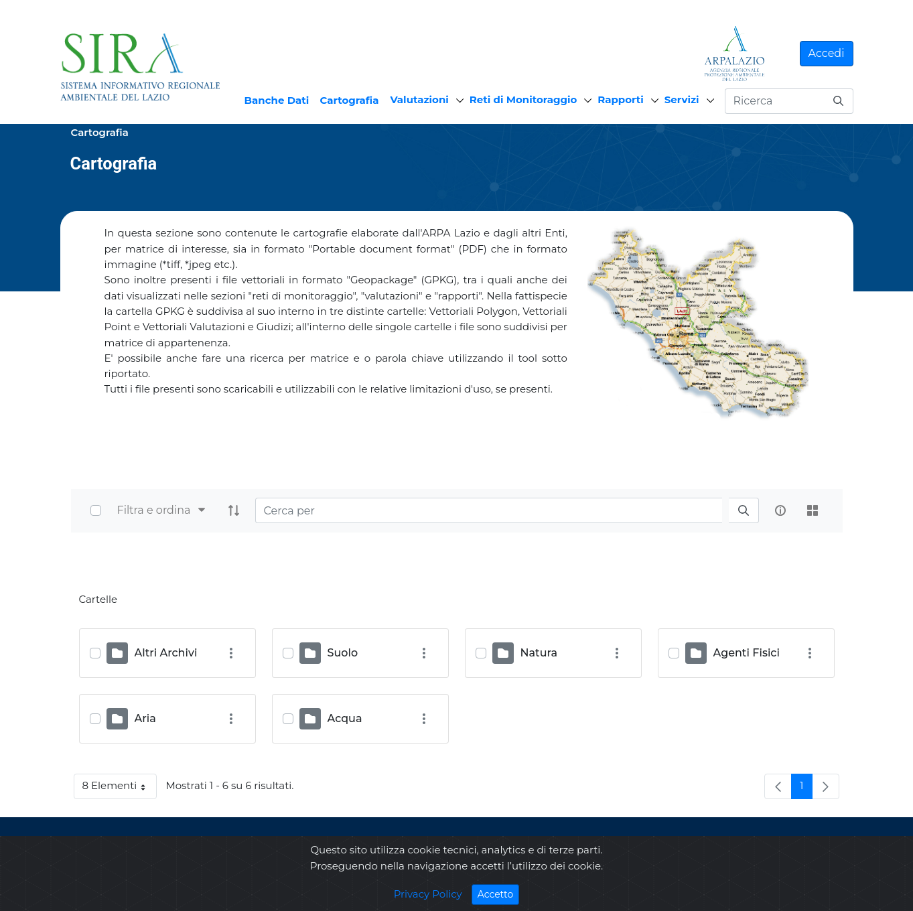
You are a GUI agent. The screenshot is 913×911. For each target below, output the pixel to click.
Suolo (343, 652)
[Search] (488, 510)
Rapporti (620, 99)
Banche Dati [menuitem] (276, 100)
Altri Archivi (166, 652)
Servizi (681, 99)
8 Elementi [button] (119, 788)
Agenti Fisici (746, 652)
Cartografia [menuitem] (349, 100)
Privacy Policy (428, 900)
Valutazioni (420, 99)
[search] (743, 511)
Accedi (827, 53)
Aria (145, 718)
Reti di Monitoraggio (523, 99)
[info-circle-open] (780, 510)
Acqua (345, 718)
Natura (538, 652)
